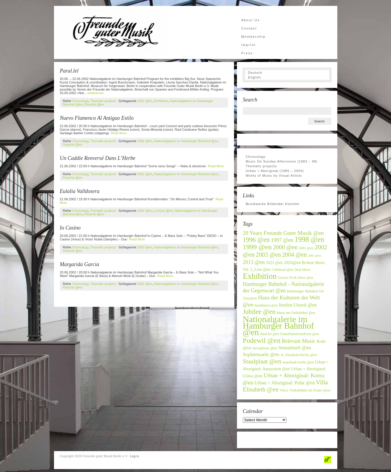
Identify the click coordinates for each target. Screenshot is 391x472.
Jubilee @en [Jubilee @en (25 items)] (259, 311)
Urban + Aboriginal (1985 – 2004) (275, 171)
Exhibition (161, 101)
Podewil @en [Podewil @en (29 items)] (262, 340)
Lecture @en (163, 210)
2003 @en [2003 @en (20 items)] (268, 254)
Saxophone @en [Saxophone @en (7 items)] (264, 348)
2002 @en (144, 101)
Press (247, 53)
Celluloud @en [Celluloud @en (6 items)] (282, 270)
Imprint (248, 45)
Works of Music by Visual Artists (274, 175)
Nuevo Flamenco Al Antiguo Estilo (97, 118)
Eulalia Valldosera (80, 191)
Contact (249, 28)
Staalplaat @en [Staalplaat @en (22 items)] (262, 361)
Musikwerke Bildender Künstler (273, 204)
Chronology (80, 101)
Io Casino (70, 228)
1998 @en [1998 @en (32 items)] (309, 239)
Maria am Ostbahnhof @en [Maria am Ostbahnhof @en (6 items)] (296, 313)
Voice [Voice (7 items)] (284, 390)
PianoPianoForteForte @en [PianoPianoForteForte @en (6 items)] (299, 334)
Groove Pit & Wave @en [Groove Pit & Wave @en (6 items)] (295, 278)
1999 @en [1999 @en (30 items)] (257, 247)
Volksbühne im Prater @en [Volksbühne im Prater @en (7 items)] (310, 390)
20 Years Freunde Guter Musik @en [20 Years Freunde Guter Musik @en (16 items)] (283, 233)
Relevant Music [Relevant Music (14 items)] (298, 341)
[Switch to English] (287, 77)
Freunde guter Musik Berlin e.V (113, 32)
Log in (134, 456)
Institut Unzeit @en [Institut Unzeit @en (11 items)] (298, 305)
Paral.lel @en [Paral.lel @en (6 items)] (269, 334)
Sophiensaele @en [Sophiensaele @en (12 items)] (261, 354)
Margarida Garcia (79, 264)
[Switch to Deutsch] (287, 72)
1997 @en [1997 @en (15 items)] (282, 240)
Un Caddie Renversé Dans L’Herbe (97, 158)
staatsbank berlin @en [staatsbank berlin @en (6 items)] (298, 362)
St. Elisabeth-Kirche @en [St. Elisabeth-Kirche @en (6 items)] (299, 355)
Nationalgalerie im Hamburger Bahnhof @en (186, 141)
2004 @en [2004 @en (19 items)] (294, 254)
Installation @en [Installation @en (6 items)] (266, 305)
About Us (250, 20)
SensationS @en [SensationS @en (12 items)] (295, 347)
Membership (253, 36)
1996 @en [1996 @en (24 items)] (256, 239)
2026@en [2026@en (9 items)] (292, 262)
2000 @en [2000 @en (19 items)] (285, 247)
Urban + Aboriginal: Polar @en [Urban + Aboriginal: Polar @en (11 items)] (284, 383)
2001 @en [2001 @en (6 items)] (306, 248)
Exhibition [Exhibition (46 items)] (260, 276)
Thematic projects (103, 101)
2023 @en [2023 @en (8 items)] (274, 262)
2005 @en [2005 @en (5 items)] (314, 255)
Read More (119, 133)
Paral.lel (69, 71)
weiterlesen (95, 93)
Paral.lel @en (94, 104)
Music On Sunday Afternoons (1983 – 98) (282, 161)
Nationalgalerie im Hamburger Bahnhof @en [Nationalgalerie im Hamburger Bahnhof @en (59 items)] (278, 325)
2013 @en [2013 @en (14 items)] (254, 262)
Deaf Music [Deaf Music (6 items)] (302, 270)
